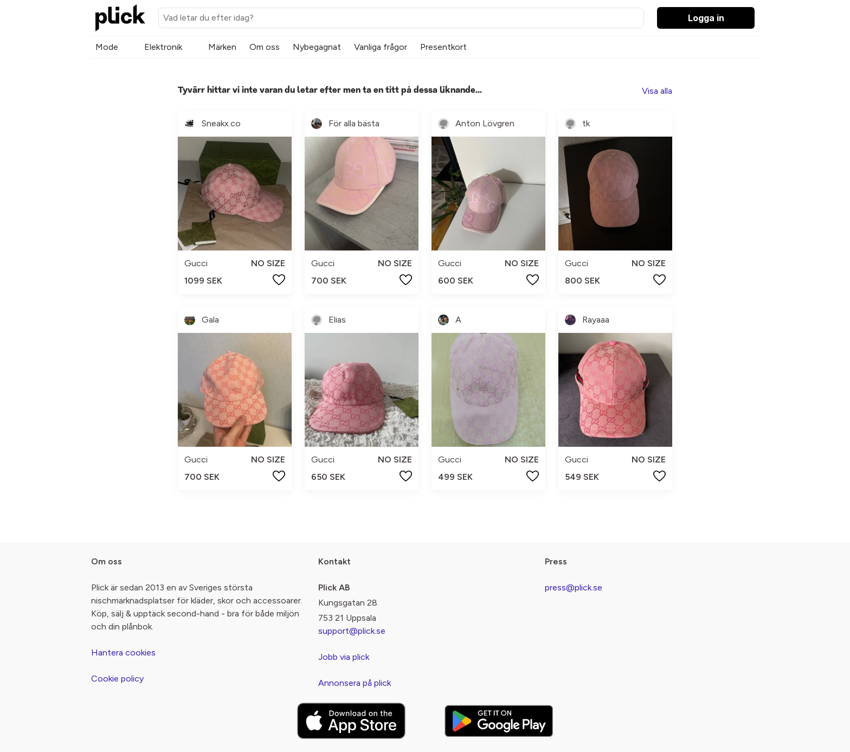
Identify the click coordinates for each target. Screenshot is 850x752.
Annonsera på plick (354, 683)
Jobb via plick (343, 657)
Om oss (264, 47)
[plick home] (120, 17)
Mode (106, 47)
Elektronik (163, 47)
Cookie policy (117, 678)
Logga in (706, 17)
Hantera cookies (123, 652)
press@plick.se (573, 587)
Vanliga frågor (380, 47)
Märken (222, 47)
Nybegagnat (317, 47)
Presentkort (443, 47)
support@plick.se (351, 631)
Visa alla (657, 91)
